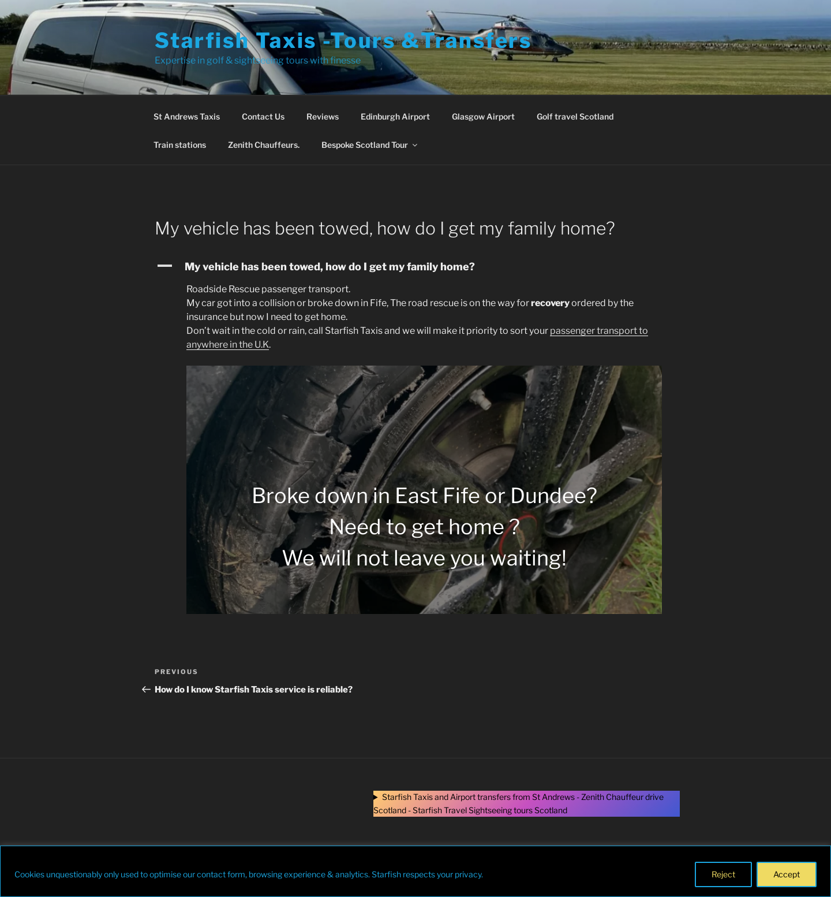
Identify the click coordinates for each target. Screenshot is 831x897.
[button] (415, 266)
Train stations (180, 145)
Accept (786, 874)
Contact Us (263, 116)
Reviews (322, 116)
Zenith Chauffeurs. (264, 145)
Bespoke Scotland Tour (370, 145)
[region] (415, 871)
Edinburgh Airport (395, 116)
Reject (723, 874)
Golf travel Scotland (575, 116)
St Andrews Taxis (187, 116)
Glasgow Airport (483, 116)
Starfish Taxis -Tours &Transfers (343, 40)
